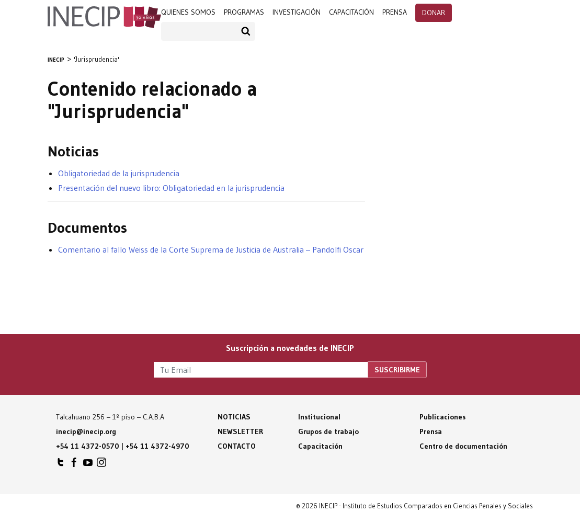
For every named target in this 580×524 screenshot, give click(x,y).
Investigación (296, 12)
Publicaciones (442, 417)
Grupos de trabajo (328, 431)
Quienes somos (188, 12)
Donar (433, 12)
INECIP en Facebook (74, 465)
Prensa (430, 431)
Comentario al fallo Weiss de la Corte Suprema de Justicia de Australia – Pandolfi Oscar (210, 249)
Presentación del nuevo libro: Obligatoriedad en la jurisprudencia (171, 188)
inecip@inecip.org (86, 431)
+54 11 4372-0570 (87, 446)
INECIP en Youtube (88, 465)
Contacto (237, 446)
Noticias (234, 417)
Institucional (319, 417)
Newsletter (240, 431)
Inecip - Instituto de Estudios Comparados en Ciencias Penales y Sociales (105, 14)
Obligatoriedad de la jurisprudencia (118, 173)
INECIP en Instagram (101, 465)
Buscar (246, 31)
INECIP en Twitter (60, 465)
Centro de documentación (463, 446)
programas (244, 12)
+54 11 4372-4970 (157, 446)
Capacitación (351, 12)
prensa (394, 12)
